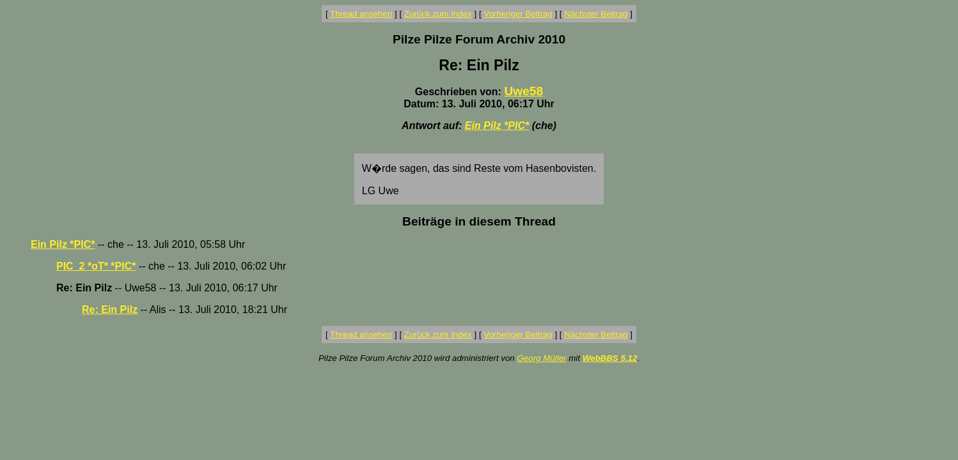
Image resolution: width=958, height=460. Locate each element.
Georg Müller (541, 358)
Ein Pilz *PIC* (497, 125)
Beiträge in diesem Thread (479, 221)
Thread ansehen (361, 14)
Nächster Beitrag (595, 14)
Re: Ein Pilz (109, 309)
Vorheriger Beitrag (517, 14)
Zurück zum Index (438, 14)
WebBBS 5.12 (610, 358)
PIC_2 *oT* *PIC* (96, 266)
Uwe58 (523, 91)
